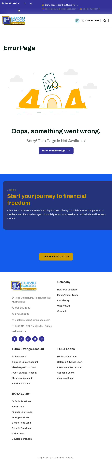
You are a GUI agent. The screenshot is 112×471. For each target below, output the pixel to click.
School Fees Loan (21, 423)
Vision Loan (18, 433)
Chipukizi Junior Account (25, 362)
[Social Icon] (19, 3)
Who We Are (63, 306)
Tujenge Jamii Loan (22, 412)
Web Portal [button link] (9, 3)
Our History (63, 300)
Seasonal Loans (66, 373)
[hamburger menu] (77, 20)
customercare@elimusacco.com (60, 9)
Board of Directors (67, 289)
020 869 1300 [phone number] (92, 20)
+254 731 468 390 (91, 9)
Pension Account (21, 383)
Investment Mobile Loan (69, 367)
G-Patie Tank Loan (22, 401)
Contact (61, 311)
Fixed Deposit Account (24, 367)
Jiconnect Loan (65, 378)
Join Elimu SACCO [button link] (56, 256)
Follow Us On (19, 331)
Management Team (67, 295)
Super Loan (18, 406)
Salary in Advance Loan (69, 362)
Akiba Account (19, 356)
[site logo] (13, 21)
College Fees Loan (22, 428)
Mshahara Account (22, 378)
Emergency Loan (21, 417)
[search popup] (104, 20)
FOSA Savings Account (24, 373)
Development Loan (22, 439)
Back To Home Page (56, 150)
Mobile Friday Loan (67, 356)
